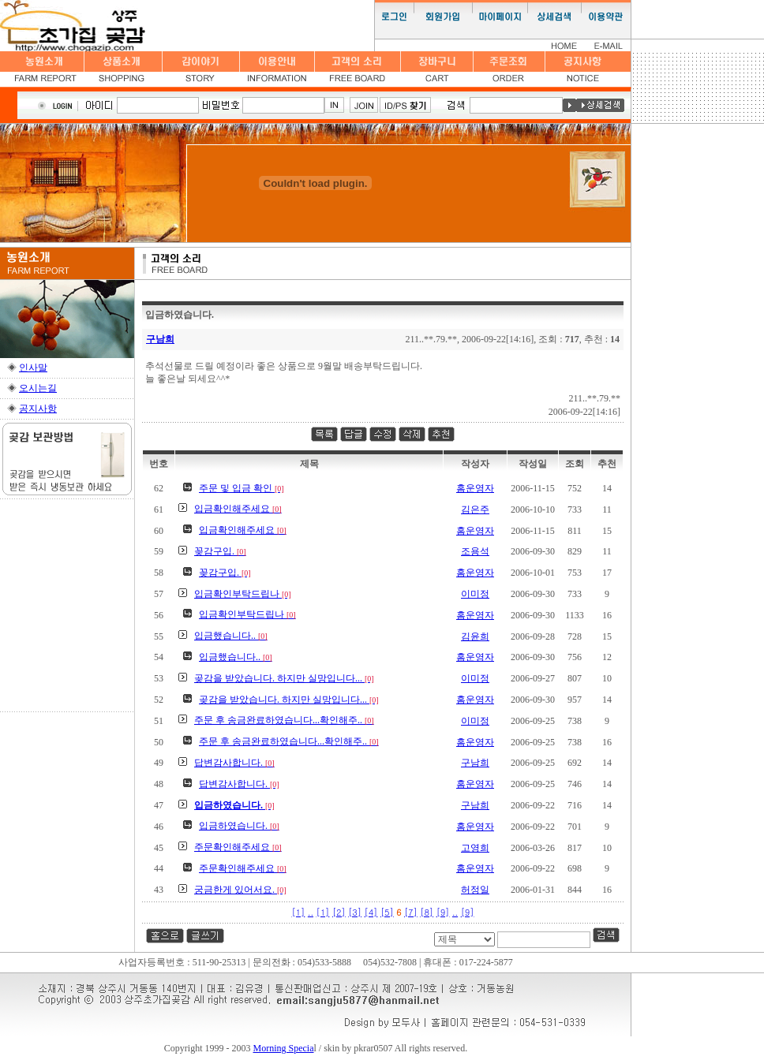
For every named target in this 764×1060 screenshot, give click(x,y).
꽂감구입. (220, 551)
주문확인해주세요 (238, 847)
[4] (371, 912)
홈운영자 (475, 488)
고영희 (475, 847)
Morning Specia (283, 1048)
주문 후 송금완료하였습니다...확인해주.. (284, 720)
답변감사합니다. (234, 762)
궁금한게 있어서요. (240, 889)
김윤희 (475, 636)
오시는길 (38, 388)
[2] (339, 912)
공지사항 (38, 408)
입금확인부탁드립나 (242, 593)
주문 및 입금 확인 (241, 488)
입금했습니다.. (231, 635)
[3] (354, 912)
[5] (387, 912)
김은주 (475, 509)
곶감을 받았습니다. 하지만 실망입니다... (284, 678)
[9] (443, 912)
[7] (411, 912)
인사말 (33, 367)
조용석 (475, 551)
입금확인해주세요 (238, 508)
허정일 (475, 889)
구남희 (160, 339)
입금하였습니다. (239, 825)
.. (310, 912)
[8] (426, 912)
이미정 (475, 593)
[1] (298, 912)
